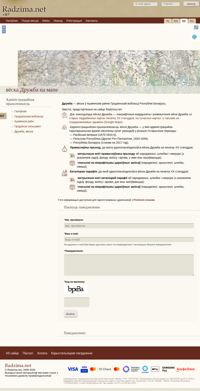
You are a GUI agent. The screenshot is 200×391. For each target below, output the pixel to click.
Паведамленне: (74, 251)
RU (192, 21)
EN (176, 21)
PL (168, 21)
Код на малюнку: (75, 281)
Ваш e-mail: (72, 233)
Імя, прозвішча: (74, 220)
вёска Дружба (112, 75)
